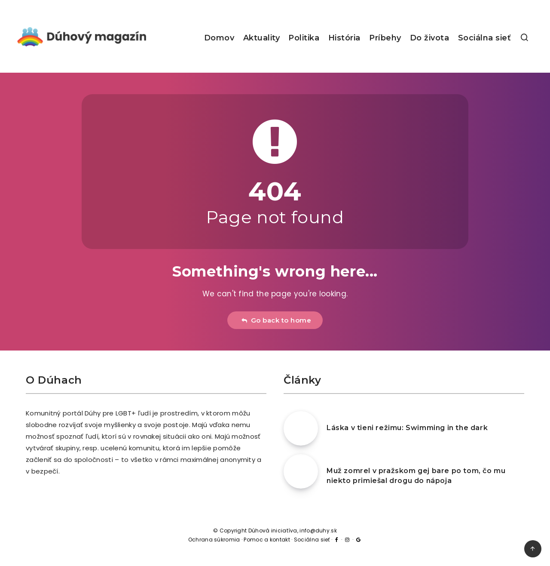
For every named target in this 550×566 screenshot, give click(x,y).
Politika (303, 38)
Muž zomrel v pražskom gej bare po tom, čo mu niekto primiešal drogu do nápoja (416, 476)
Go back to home (276, 320)
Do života (429, 38)
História (344, 38)
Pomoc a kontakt (267, 539)
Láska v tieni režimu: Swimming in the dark (407, 428)
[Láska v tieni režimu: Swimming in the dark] (301, 428)
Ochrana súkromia (214, 539)
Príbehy (385, 38)
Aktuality (261, 38)
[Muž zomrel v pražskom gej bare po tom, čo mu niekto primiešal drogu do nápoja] (301, 471)
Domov (219, 38)
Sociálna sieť (484, 38)
